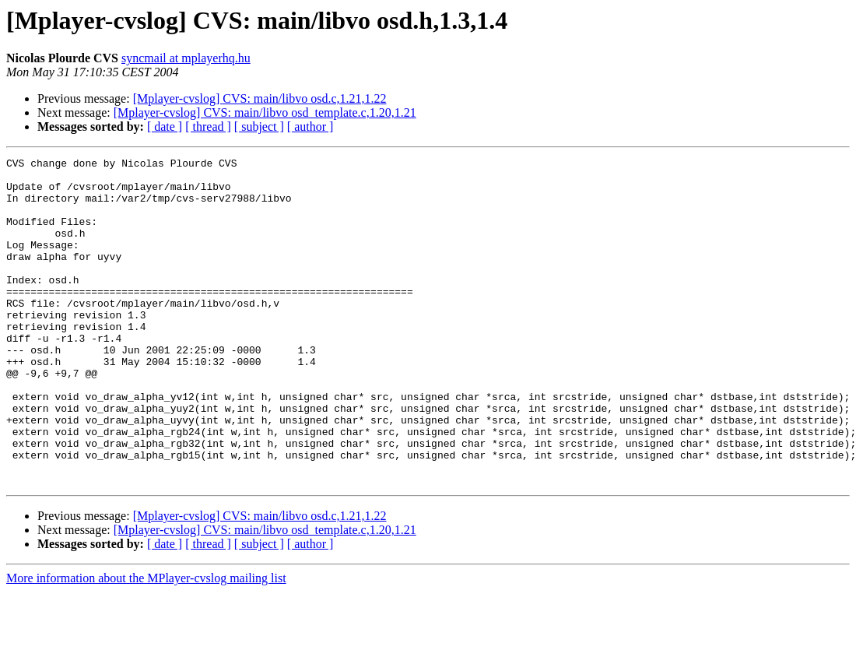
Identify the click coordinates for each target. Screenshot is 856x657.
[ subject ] (259, 126)
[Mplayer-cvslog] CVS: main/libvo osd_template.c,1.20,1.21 (265, 112)
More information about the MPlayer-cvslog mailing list (146, 643)
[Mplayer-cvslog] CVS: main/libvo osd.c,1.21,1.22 (260, 98)
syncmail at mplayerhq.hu (186, 58)
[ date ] (164, 126)
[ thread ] (208, 126)
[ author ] (310, 126)
